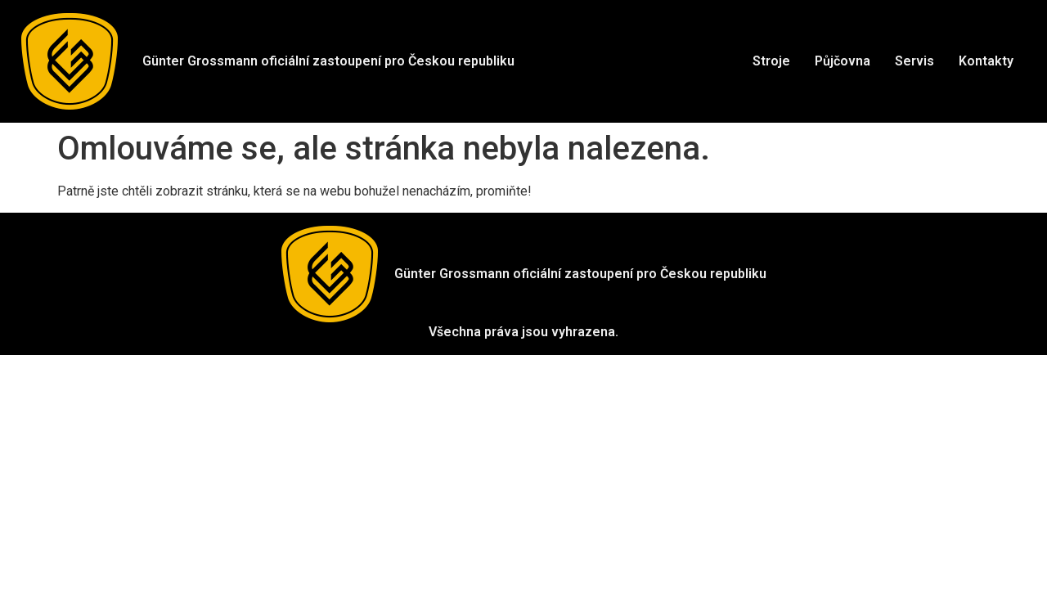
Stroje (771, 61)
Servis (914, 61)
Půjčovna (842, 61)
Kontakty (986, 61)
